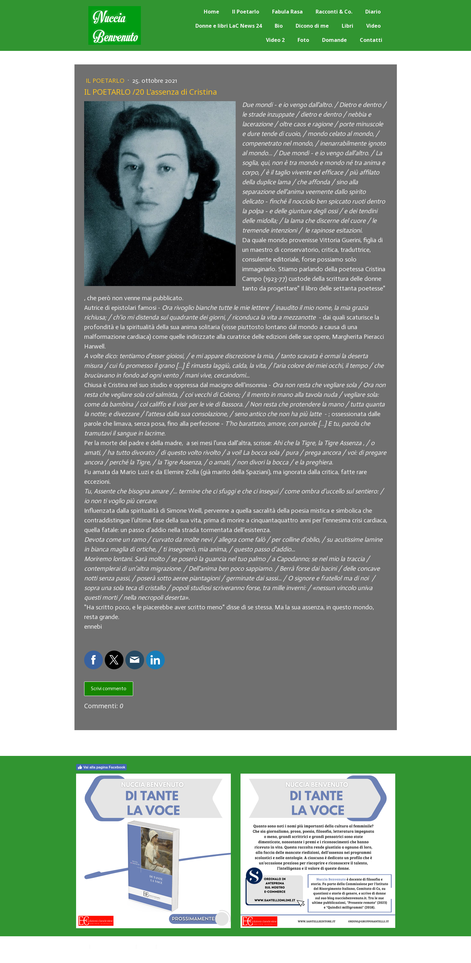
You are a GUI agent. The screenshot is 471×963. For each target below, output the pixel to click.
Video (373, 25)
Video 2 (275, 39)
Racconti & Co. (334, 11)
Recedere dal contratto (187, 946)
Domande (334, 39)
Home (211, 11)
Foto (303, 39)
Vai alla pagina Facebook (101, 767)
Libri (347, 25)
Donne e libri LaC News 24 (228, 25)
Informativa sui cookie (113, 946)
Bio (279, 25)
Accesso (389, 953)
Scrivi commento (108, 688)
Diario (373, 11)
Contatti (371, 39)
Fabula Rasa (287, 11)
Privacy (81, 946)
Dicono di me (312, 25)
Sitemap (146, 946)
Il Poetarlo (245, 11)
